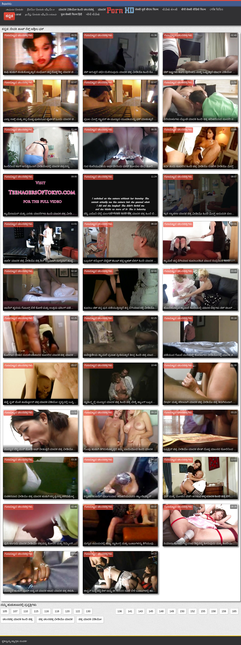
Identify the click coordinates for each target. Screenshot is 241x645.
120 (67, 611)
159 (224, 611)
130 (88, 611)
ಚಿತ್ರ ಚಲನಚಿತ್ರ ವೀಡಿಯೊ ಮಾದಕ (56, 619)
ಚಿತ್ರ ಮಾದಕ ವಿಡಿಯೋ (90, 619)
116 (46, 611)
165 (234, 611)
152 (192, 611)
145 (151, 611)
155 (203, 611)
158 (213, 611)
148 (161, 611)
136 (119, 611)
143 (140, 611)
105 (5, 611)
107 (15, 611)
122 (78, 611)
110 (26, 611)
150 (182, 611)
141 (130, 611)
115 (36, 611)
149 (171, 611)
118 (57, 611)
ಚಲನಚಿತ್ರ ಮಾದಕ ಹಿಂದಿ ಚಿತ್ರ (18, 619)
